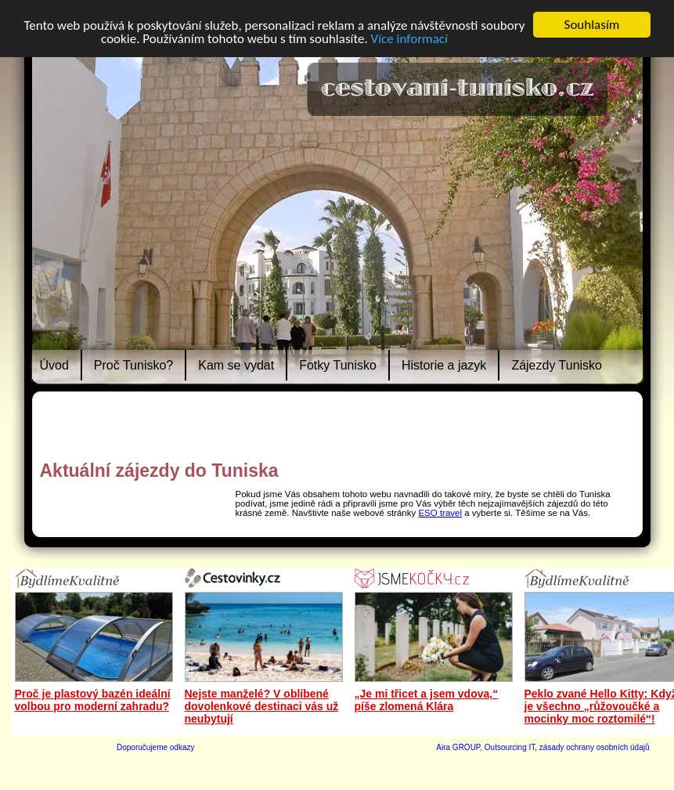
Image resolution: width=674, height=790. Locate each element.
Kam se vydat (236, 365)
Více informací (409, 39)
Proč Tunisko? (133, 365)
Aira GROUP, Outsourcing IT (485, 747)
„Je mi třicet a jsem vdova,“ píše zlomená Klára (427, 699)
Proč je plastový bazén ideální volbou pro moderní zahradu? (93, 699)
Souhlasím (592, 24)
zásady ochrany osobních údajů (594, 747)
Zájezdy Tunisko (556, 365)
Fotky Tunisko (338, 365)
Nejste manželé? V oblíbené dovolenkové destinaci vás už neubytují (262, 706)
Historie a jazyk (444, 365)
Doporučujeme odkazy (156, 747)
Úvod (54, 365)
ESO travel (440, 513)
